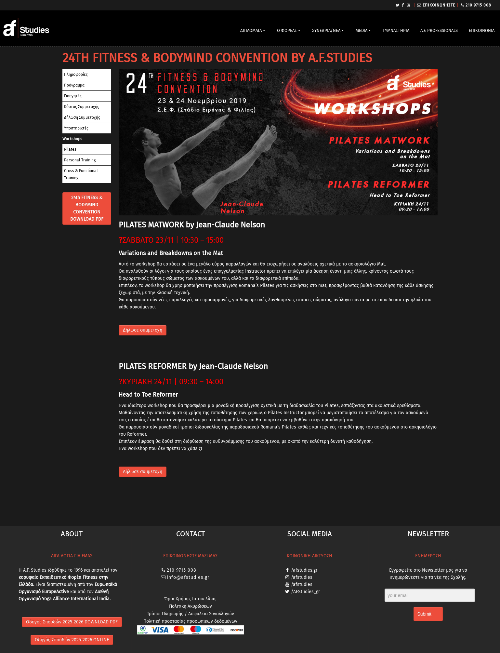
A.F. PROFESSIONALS (439, 30)
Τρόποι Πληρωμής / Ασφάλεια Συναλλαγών (190, 614)
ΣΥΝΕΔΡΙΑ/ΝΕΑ (326, 30)
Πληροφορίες (76, 74)
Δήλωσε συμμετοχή (142, 330)
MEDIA (361, 30)
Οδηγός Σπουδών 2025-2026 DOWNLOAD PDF (72, 622)
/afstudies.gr (304, 570)
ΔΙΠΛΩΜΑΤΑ (251, 30)
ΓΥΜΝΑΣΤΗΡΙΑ (396, 30)
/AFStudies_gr (305, 591)
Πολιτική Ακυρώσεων (190, 606)
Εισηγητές (73, 96)
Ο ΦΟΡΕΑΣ (287, 30)
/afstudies (301, 577)
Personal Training (80, 160)
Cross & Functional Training (81, 174)
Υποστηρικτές (76, 128)
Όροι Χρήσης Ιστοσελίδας (190, 599)
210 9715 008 (478, 5)
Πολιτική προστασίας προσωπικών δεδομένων (190, 621)
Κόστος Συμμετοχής (81, 106)
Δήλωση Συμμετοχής (82, 117)
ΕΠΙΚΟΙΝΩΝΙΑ (481, 30)
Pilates (70, 149)
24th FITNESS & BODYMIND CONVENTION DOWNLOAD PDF (86, 208)
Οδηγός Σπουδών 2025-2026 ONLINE (72, 640)
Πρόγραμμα (74, 85)
